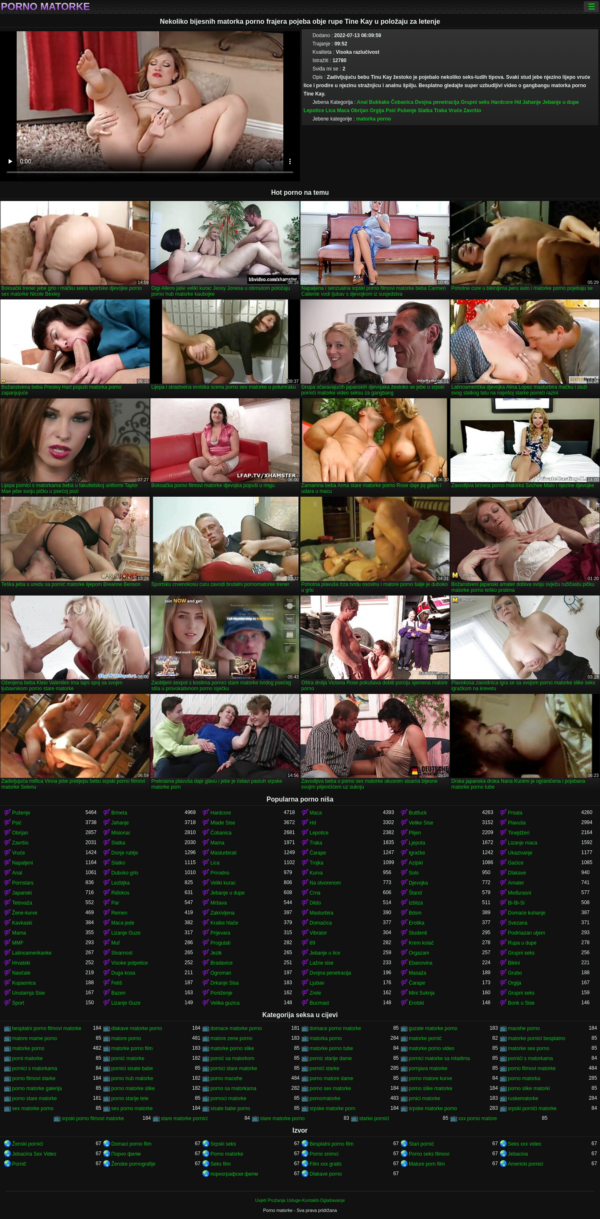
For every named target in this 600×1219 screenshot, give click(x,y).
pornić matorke (127, 1058)
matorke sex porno (528, 1048)
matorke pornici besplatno (536, 1038)
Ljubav (317, 983)
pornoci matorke (228, 1098)
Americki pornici (525, 1164)
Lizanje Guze (125, 933)
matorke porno (28, 1048)
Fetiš (116, 983)
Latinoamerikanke (32, 953)
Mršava (218, 903)
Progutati (220, 943)
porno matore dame (331, 1078)
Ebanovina (420, 963)
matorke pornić (425, 1038)
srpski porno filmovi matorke (93, 1118)
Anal (362, 102)
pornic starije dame (331, 1058)
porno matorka (524, 1078)
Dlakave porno (326, 1174)
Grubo (515, 973)
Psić (390, 110)
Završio (472, 110)
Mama (217, 843)
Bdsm (415, 913)
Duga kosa (123, 973)
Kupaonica (24, 983)
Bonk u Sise (521, 1003)
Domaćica (321, 923)
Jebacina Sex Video (34, 1154)
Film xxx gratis (326, 1164)
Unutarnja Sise (28, 993)
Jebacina (518, 1154)
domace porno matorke (335, 1028)
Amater (516, 883)
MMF (17, 943)
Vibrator (318, 933)
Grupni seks (475, 102)
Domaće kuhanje (526, 913)
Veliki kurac (223, 883)
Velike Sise (421, 823)
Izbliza (416, 903)
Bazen (118, 993)
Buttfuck (418, 813)
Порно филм (125, 1154)
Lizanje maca (523, 843)
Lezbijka (120, 883)
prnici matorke (424, 1098)
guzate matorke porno (433, 1028)
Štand (415, 893)
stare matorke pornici (184, 1118)
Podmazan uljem (526, 933)
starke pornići (374, 1118)
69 (312, 943)
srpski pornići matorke (532, 1108)
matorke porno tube (331, 1048)
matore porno (126, 1038)
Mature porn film (427, 1164)
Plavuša (517, 823)
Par (115, 903)
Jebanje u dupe (560, 102)
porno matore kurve (430, 1078)
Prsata (515, 813)
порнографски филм (234, 1174)
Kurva (316, 873)
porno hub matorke (132, 1078)
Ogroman (220, 973)
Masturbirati (223, 853)
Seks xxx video (524, 1144)
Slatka (425, 110)
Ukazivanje (520, 853)
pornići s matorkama (530, 1058)
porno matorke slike (133, 1088)
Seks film (220, 1164)
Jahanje (531, 102)
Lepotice (314, 110)
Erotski (416, 1003)
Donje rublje (124, 853)
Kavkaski (22, 923)
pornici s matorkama (34, 1068)
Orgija (377, 110)
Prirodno (219, 873)
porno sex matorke (330, 1088)
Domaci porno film (131, 1144)
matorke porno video (431, 1048)
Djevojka (418, 883)
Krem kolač (421, 943)
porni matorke (27, 1058)
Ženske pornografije (133, 1164)
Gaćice (515, 863)
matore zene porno (231, 1038)
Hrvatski (21, 963)
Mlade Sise (222, 823)
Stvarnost (121, 953)
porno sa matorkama (233, 1088)
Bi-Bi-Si (516, 903)
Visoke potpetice (129, 963)
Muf (115, 943)
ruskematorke (523, 1098)
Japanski (22, 893)
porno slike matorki (529, 1088)
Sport (18, 1003)
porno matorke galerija (37, 1088)
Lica (330, 110)
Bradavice (221, 963)
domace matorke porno (236, 1028)
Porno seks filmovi (429, 1154)
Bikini (514, 963)
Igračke (417, 853)
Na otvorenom (325, 883)
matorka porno (373, 119)
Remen (119, 913)
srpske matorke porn (332, 1108)
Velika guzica (225, 1003)
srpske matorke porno (433, 1108)
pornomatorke (325, 1098)
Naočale (21, 973)
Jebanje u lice (325, 953)
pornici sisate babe (132, 1068)
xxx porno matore (477, 1118)
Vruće (455, 110)
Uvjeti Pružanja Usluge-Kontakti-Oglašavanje (300, 1200)
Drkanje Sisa (224, 983)
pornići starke (324, 1068)
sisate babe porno (230, 1108)
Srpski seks (223, 1144)
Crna (315, 893)
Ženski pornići (27, 1144)
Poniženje (221, 993)
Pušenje (406, 110)
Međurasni (519, 893)
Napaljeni (22, 863)
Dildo (315, 903)
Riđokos (120, 893)
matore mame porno (34, 1038)
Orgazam (419, 953)
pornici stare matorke (233, 1068)
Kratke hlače (224, 923)
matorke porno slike (232, 1048)
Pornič (19, 1164)
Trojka (316, 863)
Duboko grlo (124, 873)
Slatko (118, 863)
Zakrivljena (222, 913)
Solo (414, 873)
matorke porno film (131, 1048)
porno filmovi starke (33, 1078)
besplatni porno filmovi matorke (46, 1028)
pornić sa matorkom (232, 1058)
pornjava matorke (428, 1068)
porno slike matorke (430, 1088)
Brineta (119, 813)
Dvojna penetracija (437, 102)
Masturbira (321, 913)
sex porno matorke (131, 1108)
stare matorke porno (282, 1118)
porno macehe (226, 1078)
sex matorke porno (32, 1108)
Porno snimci (324, 1154)
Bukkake (379, 102)
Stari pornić (421, 1144)
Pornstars (22, 883)
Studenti (418, 933)
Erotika (416, 923)
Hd (517, 102)
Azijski (416, 863)
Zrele (315, 993)
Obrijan (359, 110)
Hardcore (502, 102)
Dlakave (517, 873)
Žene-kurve (25, 913)
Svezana (518, 923)
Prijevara (220, 933)
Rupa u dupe (522, 943)
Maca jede (122, 923)
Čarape (318, 853)
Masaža (417, 973)
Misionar (120, 833)
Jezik (216, 953)
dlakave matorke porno (136, 1028)
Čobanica (402, 102)
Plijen (415, 833)
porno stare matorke (34, 1098)
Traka (440, 110)
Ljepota (417, 843)
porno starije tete (129, 1098)
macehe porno (524, 1028)
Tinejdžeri (519, 833)
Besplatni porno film (331, 1144)
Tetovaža (22, 903)
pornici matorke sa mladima (439, 1058)
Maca (343, 110)
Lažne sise (321, 963)
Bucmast (319, 1003)
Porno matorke (45, 6)
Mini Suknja (422, 993)
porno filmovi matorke (532, 1068)
